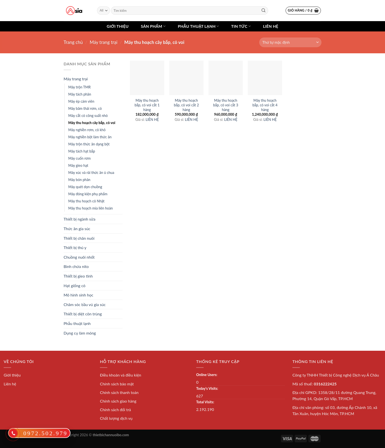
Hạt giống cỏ (74, 285)
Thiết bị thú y (75, 247)
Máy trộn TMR (79, 87)
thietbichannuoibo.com (111, 435)
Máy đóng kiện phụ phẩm (87, 194)
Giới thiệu (118, 26)
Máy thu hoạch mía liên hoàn (90, 208)
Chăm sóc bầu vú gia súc (85, 304)
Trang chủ (73, 42)
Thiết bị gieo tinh (78, 276)
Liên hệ (270, 26)
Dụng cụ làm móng (80, 333)
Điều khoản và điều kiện (120, 375)
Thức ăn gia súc (77, 228)
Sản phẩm (153, 26)
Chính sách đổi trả (115, 409)
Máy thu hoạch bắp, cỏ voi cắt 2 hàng (186, 105)
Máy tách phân (79, 94)
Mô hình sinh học (78, 295)
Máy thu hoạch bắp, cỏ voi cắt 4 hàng (264, 105)
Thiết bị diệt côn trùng (83, 313)
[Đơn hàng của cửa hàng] (290, 42)
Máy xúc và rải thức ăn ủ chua (91, 172)
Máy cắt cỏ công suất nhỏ (88, 115)
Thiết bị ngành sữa (79, 219)
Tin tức (241, 26)
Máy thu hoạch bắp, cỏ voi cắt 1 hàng (147, 105)
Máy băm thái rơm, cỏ (85, 108)
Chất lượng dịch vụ (116, 418)
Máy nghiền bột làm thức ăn (89, 137)
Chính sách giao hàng (118, 401)
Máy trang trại (103, 42)
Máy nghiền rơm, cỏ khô (87, 130)
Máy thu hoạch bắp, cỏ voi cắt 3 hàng (225, 105)
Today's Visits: (207, 388)
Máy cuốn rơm (79, 158)
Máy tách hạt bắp (81, 151)
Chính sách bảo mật (117, 383)
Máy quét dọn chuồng (85, 187)
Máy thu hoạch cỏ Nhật (86, 201)
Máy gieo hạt (78, 165)
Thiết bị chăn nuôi (79, 238)
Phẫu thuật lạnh (198, 26)
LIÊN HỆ (152, 119)
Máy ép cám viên (81, 101)
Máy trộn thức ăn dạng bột (89, 144)
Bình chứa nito (76, 266)
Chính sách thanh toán (119, 392)
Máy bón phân (79, 180)
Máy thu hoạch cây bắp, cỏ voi (91, 123)
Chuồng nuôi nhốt (79, 257)
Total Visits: (205, 402)
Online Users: (206, 375)
